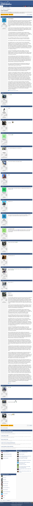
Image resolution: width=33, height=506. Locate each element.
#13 (31, 240)
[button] (11, 6)
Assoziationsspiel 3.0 (6, 452)
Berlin (6, 249)
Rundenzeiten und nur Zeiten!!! (7, 456)
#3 (31, 106)
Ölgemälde (4, 479)
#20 (31, 412)
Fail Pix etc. (4, 477)
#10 (31, 199)
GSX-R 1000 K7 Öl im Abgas (23, 458)
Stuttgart (6, 421)
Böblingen (6, 155)
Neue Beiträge (2, 7)
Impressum (13, 502)
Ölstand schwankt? (5, 458)
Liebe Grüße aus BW (4, 435)
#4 (31, 119)
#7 (31, 159)
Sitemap (16, 502)
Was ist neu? (5, 6)
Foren (1, 6)
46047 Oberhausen (5, 102)
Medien (10, 6)
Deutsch (2, 502)
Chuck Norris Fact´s (6, 481)
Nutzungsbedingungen (20, 502)
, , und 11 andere (13, 90)
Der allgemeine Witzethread (7, 475)
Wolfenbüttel (5, 142)
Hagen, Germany (5, 182)
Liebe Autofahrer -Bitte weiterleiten (7, 446)
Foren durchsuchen (7, 7)
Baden (6, 195)
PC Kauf (4, 495)
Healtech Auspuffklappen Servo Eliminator (25, 460)
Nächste (31, 14)
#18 (31, 385)
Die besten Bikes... (5, 489)
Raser (4, 497)
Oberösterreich (5, 115)
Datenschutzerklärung (26, 502)
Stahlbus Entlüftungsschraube (7, 454)
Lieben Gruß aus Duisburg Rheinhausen (8, 442)
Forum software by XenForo (16, 504)
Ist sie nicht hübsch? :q (6, 487)
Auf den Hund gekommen (6, 491)
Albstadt (6, 300)
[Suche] (32, 6)
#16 (31, 280)
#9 (31, 186)
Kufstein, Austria (5, 276)
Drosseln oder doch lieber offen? (7, 432)
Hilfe (30, 502)
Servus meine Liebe (4, 439)
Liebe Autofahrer (5, 493)
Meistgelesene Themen (5, 474)
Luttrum (6, 236)
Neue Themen (19, 450)
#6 (31, 146)
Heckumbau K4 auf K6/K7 (22, 464)
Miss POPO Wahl (5, 483)
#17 (31, 291)
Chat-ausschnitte (5, 485)
